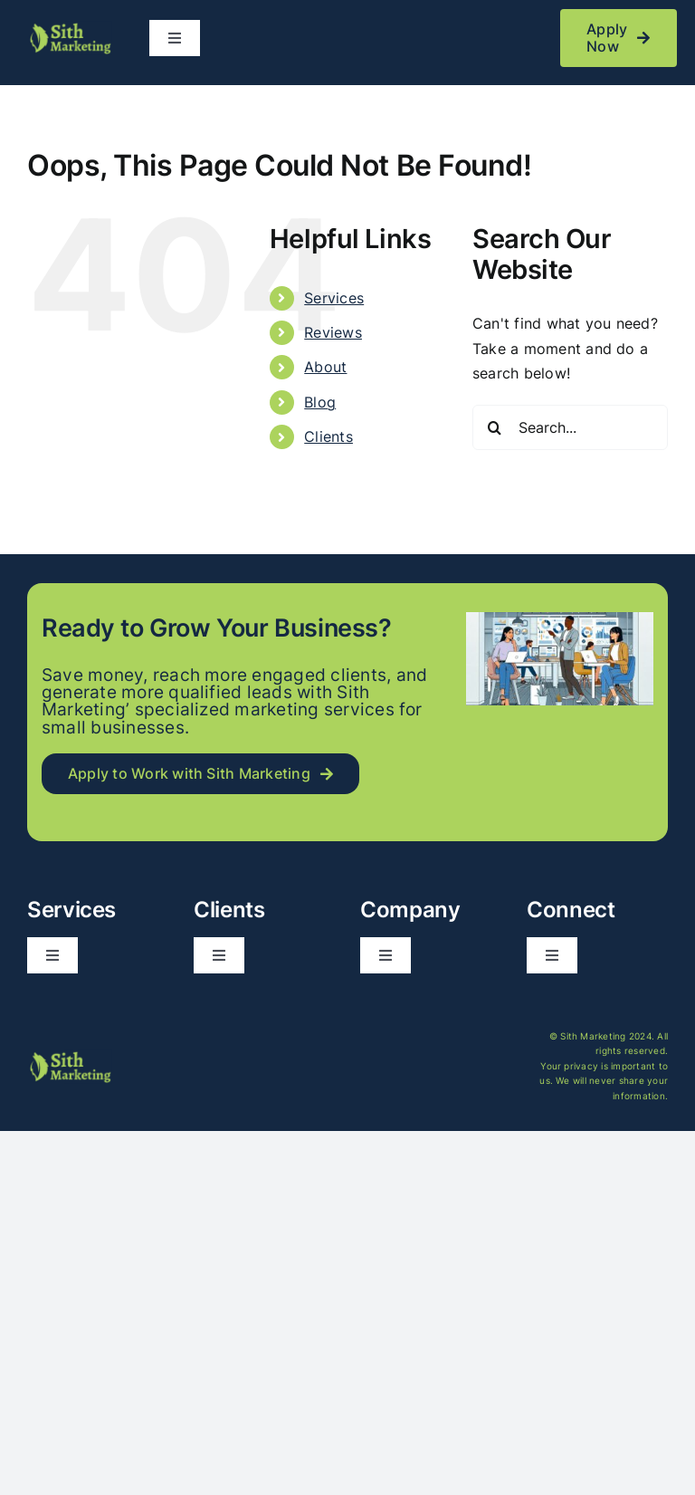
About (325, 367)
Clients (328, 436)
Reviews (333, 332)
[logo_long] (69, 28)
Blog (320, 402)
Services (334, 298)
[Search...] (570, 427)
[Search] (495, 427)
